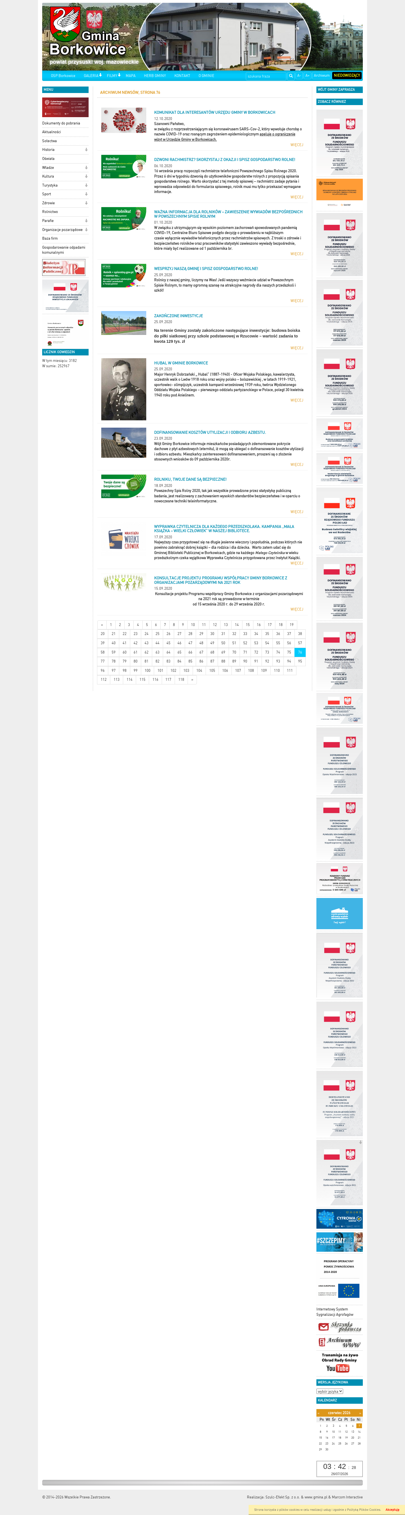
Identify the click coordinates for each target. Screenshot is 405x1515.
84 (179, 661)
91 (256, 661)
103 (186, 670)
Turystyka (50, 185)
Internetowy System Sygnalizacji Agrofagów (334, 1312)
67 (201, 652)
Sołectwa (49, 141)
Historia (48, 150)
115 (142, 679)
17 (270, 625)
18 (281, 625)
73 (267, 652)
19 (292, 625)
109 (264, 670)
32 (234, 634)
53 (256, 643)
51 (234, 643)
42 (136, 643)
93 (278, 661)
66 (190, 652)
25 (157, 634)
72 (256, 652)
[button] (100, 75)
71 (245, 652)
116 (155, 679)
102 (173, 670)
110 (277, 670)
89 (234, 661)
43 (146, 643)
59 (114, 652)
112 (104, 679)
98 (125, 670)
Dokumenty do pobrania (61, 123)
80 (136, 661)
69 (223, 652)
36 (278, 634)
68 (212, 652)
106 (225, 670)
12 (215, 625)
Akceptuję (392, 1510)
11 (204, 625)
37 (289, 634)
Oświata (48, 159)
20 (103, 634)
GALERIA (91, 76)
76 (300, 652)
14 (237, 625)
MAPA (131, 76)
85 (190, 661)
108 (251, 670)
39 (103, 643)
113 (117, 679)
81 (146, 661)
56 (289, 643)
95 (300, 661)
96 (103, 670)
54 (267, 643)
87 (212, 661)
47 (190, 643)
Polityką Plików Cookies (363, 1510)
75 (289, 652)
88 (223, 661)
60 (125, 652)
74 (278, 652)
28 (190, 634)
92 (267, 661)
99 (136, 670)
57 (300, 643)
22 (125, 634)
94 (289, 661)
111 (290, 670)
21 (114, 634)
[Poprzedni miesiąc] (319, 1413)
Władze (48, 167)
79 (125, 661)
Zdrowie (48, 203)
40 (114, 643)
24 (146, 634)
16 (259, 625)
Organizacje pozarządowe (62, 230)
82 (157, 661)
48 (201, 643)
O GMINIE (206, 76)
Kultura (48, 176)
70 (234, 652)
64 (168, 652)
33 (245, 634)
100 (147, 670)
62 (146, 652)
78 (114, 661)
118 (181, 679)
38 (300, 634)
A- (299, 75)
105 (212, 670)
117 (168, 679)
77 (103, 661)
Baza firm (50, 238)
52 (245, 643)
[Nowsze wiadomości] (102, 625)
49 (212, 643)
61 (136, 652)
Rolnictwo (50, 212)
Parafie (48, 221)
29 (201, 634)
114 (129, 679)
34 (256, 634)
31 (223, 634)
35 (267, 634)
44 (157, 643)
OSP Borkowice (63, 76)
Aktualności (51, 132)
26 (168, 634)
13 (226, 625)
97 (114, 670)
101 (160, 670)
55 (278, 643)
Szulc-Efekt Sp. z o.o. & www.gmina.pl (296, 1497)
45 (168, 643)
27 (179, 634)
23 (136, 634)
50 (223, 643)
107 (238, 670)
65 (179, 652)
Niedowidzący (347, 75)
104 (199, 670)
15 (248, 625)
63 (157, 652)
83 (168, 661)
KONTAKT (182, 76)
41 (125, 643)
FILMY (112, 76)
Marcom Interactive (347, 1497)
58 (103, 652)
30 (212, 634)
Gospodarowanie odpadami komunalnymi (63, 250)
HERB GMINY (155, 76)
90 (245, 661)
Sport (46, 194)
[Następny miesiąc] (360, 1413)
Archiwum (322, 75)
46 (179, 643)
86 (201, 661)
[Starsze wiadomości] (192, 679)
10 (193, 625)
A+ (307, 75)
